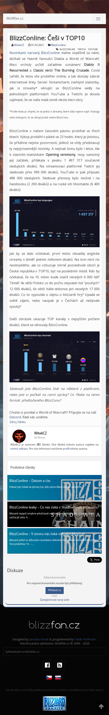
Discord (15, 417)
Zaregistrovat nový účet (54, 600)
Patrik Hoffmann (85, 639)
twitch (82, 49)
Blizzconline (67, 49)
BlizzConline (58, 45)
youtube (93, 49)
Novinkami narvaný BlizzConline (34, 53)
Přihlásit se (54, 590)
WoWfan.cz (14, 19)
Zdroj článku (17, 422)
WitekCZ (19, 45)
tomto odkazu (19, 448)
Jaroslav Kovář (39, 639)
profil (66, 448)
